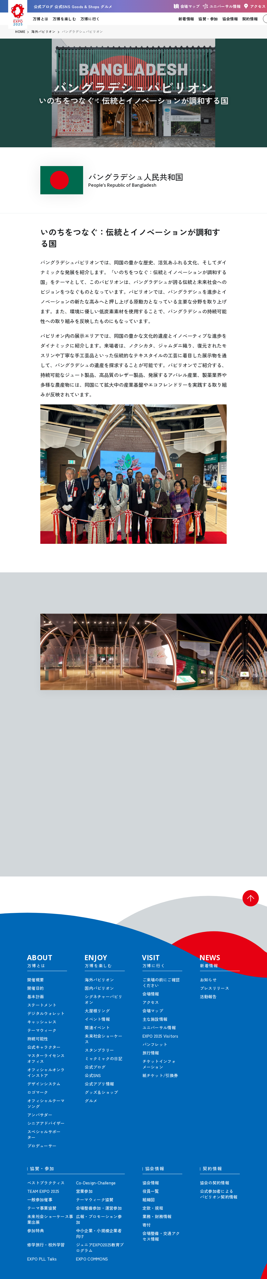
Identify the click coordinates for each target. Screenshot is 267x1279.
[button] (250, 898)
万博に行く (90, 18)
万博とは (40, 18)
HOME (20, 32)
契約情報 (250, 18)
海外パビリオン (43, 32)
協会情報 (230, 18)
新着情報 (186, 18)
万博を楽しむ (64, 18)
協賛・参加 (208, 18)
